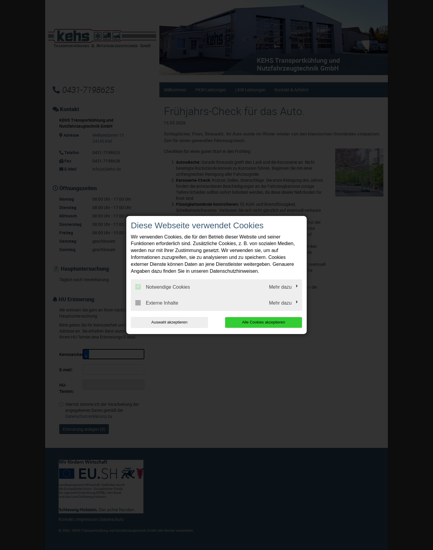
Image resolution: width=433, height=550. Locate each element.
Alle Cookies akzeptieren (263, 322)
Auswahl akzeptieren (169, 322)
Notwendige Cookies (162, 287)
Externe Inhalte (156, 302)
